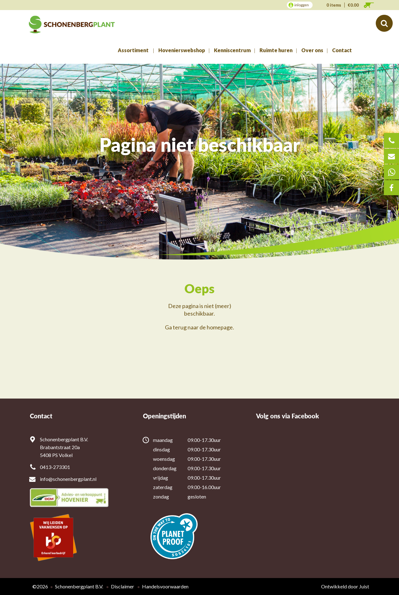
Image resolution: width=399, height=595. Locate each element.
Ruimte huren (276, 50)
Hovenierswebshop (181, 50)
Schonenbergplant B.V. (79, 586)
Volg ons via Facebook (287, 416)
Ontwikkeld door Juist (345, 586)
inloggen (301, 5)
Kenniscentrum (232, 50)
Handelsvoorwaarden (165, 586)
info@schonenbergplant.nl (68, 479)
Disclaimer (122, 586)
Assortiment (133, 50)
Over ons (312, 50)
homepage (220, 327)
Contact (342, 50)
